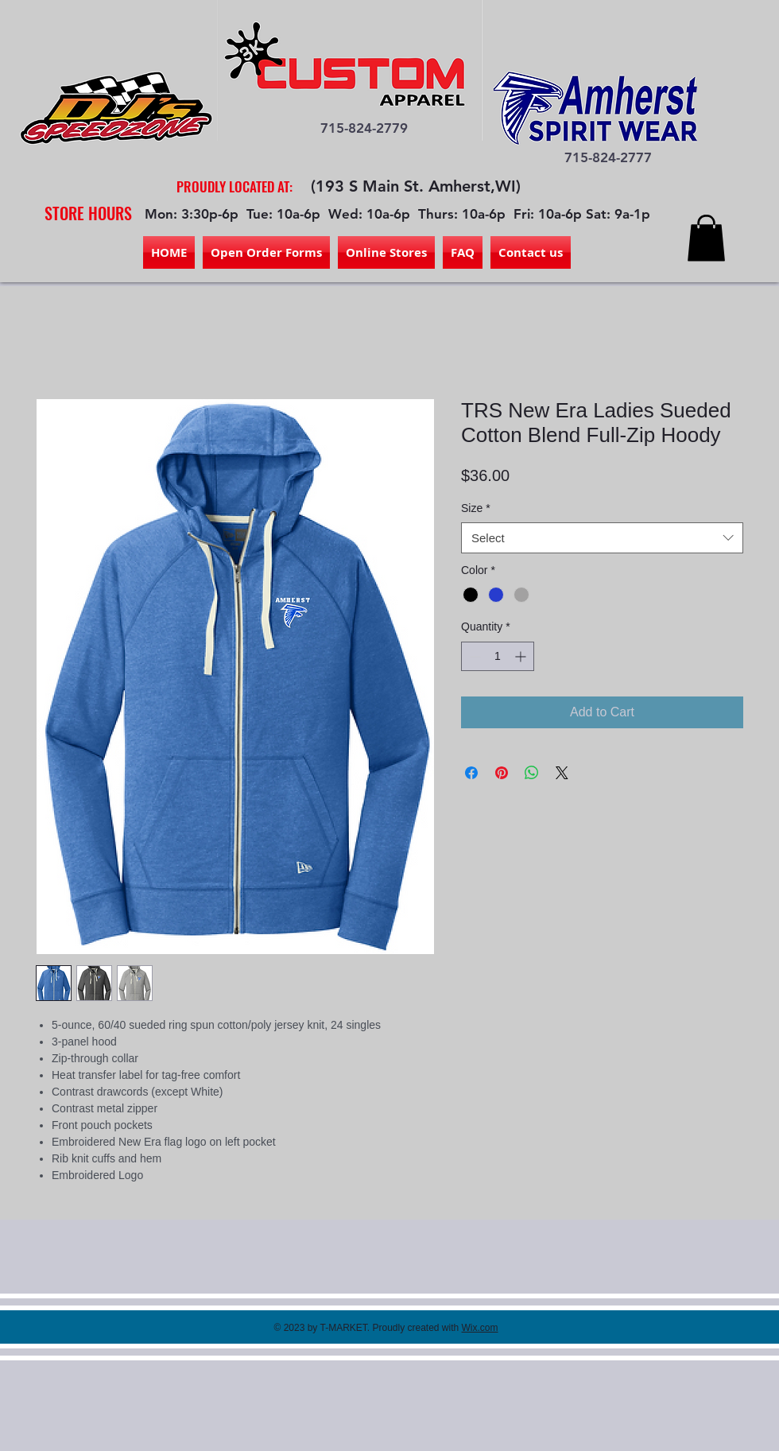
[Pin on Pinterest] (501, 772)
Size (475, 508)
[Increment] (522, 656)
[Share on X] (562, 772)
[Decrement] (473, 656)
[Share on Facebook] (471, 772)
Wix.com (480, 1327)
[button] (706, 238)
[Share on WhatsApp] (531, 772)
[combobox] (602, 537)
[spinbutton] (497, 656)
